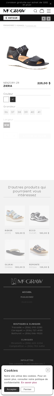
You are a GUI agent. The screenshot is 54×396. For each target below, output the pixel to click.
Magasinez (9, 27)
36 (6, 113)
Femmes (20, 27)
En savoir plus (29, 382)
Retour (13, 19)
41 (39, 113)
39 (25, 113)
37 (12, 113)
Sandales (31, 28)
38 (19, 113)
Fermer (28, 389)
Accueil (27, 295)
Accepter (12, 389)
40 (32, 113)
